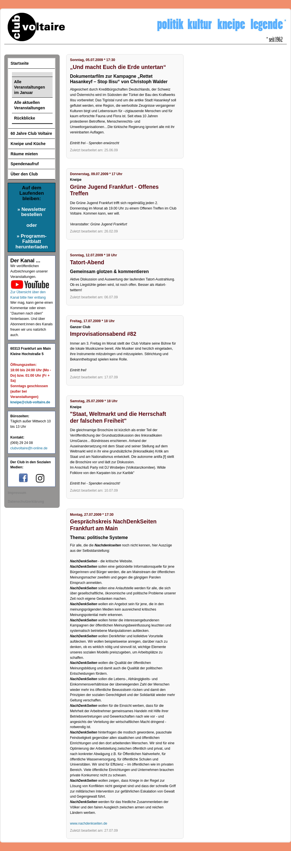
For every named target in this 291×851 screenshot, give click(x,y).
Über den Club (24, 174)
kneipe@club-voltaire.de (30, 402)
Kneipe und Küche (28, 143)
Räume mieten (24, 154)
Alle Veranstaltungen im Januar (29, 87)
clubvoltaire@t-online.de (28, 448)
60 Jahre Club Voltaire (31, 133)
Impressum (17, 493)
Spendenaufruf (25, 164)
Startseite (20, 63)
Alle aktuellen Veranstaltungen (29, 105)
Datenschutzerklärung (26, 502)
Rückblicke (24, 118)
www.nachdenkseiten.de (88, 823)
